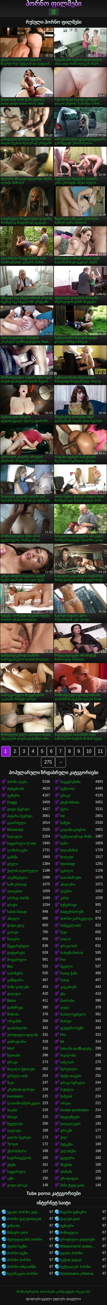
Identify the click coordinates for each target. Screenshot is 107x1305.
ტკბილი (66, 871)
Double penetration (74, 1110)
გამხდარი (15, 980)
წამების (66, 1096)
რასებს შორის (71, 953)
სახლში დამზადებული (78, 1049)
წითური (13, 939)
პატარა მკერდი (20, 816)
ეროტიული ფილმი (22, 1035)
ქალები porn (70, 1219)
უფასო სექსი (17, 1246)
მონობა (13, 1014)
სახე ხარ (67, 1062)
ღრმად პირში (18, 898)
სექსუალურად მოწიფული (78, 837)
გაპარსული (16, 823)
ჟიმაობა (13, 1226)
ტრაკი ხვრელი (72, 1083)
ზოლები (66, 857)
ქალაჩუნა (68, 1151)
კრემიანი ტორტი (21, 1090)
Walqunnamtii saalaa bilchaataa (78, 1246)
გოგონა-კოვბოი (73, 830)
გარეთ (12, 932)
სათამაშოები (70, 878)
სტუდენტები (70, 1117)
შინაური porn (17, 1233)
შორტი (65, 1021)
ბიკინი (12, 1110)
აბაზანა (66, 1172)
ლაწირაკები (17, 850)
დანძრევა (15, 1008)
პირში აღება (17, 782)
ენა (62, 994)
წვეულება (15, 1124)
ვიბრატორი (16, 1042)
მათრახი (67, 1001)
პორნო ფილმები (54, 3)
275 (48, 762)
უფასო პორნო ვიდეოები (25, 1212)
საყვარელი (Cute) (21, 843)
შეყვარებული (18, 946)
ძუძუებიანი (15, 789)
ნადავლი (14, 837)
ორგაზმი (14, 1021)
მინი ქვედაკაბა (72, 1185)
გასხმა (12, 857)
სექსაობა (67, 789)
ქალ (63, 1137)
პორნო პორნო (19, 1260)
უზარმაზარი (17, 1151)
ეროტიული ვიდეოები (77, 1239)
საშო (64, 843)
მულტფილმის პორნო (24, 1239)
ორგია (65, 1103)
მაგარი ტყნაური (73, 1212)
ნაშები (65, 823)
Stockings (67, 864)
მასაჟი (12, 1117)
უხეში (11, 1165)
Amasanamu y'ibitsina (76, 1274)
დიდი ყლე (15, 925)
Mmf (10, 1049)
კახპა (64, 898)
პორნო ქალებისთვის (24, 1219)
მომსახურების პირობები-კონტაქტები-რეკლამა (53, 1291)
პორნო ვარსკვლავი (76, 919)
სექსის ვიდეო (71, 1260)
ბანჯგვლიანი (70, 925)
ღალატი (14, 1131)
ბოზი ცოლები (18, 987)
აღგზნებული (17, 878)
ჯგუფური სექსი (72, 1028)
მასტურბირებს (72, 912)
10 (89, 751)
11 (100, 751)
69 (62, 1042)
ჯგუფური (67, 1158)
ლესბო (66, 891)
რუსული (67, 1090)
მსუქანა (66, 1165)
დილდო (14, 994)
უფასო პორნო (71, 1253)
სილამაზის (69, 850)
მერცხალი (68, 1069)
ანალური (67, 884)
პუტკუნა (66, 1144)
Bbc (10, 966)
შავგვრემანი (70, 782)
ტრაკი (65, 796)
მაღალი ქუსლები (21, 1069)
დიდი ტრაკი (17, 1185)
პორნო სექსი (17, 1253)
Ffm (63, 1035)
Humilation (15, 1096)
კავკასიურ (68, 987)
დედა (64, 1008)
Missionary (15, 830)
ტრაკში (66, 1131)
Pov (63, 960)
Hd (62, 816)
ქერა (64, 809)
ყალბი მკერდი (19, 1137)
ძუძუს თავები (70, 1076)
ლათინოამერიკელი (23, 1103)
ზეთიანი (13, 1055)
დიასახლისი (17, 1028)
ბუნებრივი (68, 905)
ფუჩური (13, 796)
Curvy (64, 980)
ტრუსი (12, 905)
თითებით (15, 891)
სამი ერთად (17, 884)
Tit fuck (12, 1144)
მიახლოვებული (73, 1014)
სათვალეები (70, 1124)
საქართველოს (19, 1158)
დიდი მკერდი (18, 809)
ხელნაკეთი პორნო (22, 1274)
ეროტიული (69, 1178)
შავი (63, 932)
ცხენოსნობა (69, 802)
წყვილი (66, 966)
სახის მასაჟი (17, 912)
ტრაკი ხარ (69, 946)
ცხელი (12, 864)
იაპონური (15, 973)
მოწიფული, (69, 1233)
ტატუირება (16, 953)
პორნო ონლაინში (21, 1267)
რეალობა (68, 1055)
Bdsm (11, 1001)
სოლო (65, 939)
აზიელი (13, 919)
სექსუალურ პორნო (75, 1267)
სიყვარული (16, 1172)
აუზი (10, 1178)
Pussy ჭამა (68, 973)
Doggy (12, 802)
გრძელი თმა (17, 1076)
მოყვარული (17, 960)
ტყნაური (67, 1226)
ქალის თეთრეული (22, 871)
